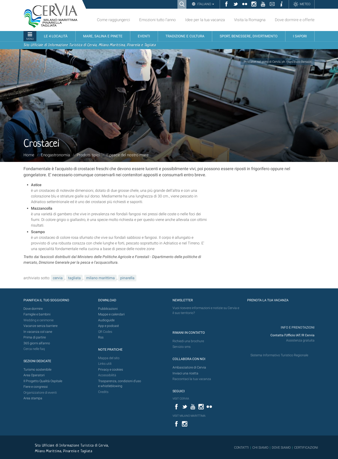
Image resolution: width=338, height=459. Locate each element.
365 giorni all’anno (36, 343)
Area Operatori (34, 375)
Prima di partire (34, 337)
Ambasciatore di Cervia (189, 367)
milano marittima (100, 278)
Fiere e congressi (35, 387)
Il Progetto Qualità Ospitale (42, 381)
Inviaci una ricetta (185, 373)
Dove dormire (33, 309)
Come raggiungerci (113, 19)
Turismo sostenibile (37, 370)
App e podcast (108, 326)
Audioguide (106, 320)
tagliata (74, 278)
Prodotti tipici (88, 155)
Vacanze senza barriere (40, 326)
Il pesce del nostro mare (127, 155)
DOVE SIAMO (281, 447)
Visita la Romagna (249, 19)
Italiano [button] (205, 4)
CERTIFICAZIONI (306, 447)
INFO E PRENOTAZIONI (297, 328)
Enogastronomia (55, 155)
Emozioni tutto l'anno (157, 19)
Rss (101, 337)
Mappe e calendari (111, 314)
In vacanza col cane (37, 332)
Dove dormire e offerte (295, 19)
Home (28, 155)
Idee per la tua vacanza (205, 19)
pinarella (127, 278)
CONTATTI (241, 447)
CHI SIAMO (260, 447)
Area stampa (32, 398)
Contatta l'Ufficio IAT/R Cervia (292, 335)
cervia (58, 278)
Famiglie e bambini (36, 314)
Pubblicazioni (108, 309)
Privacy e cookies (110, 370)
